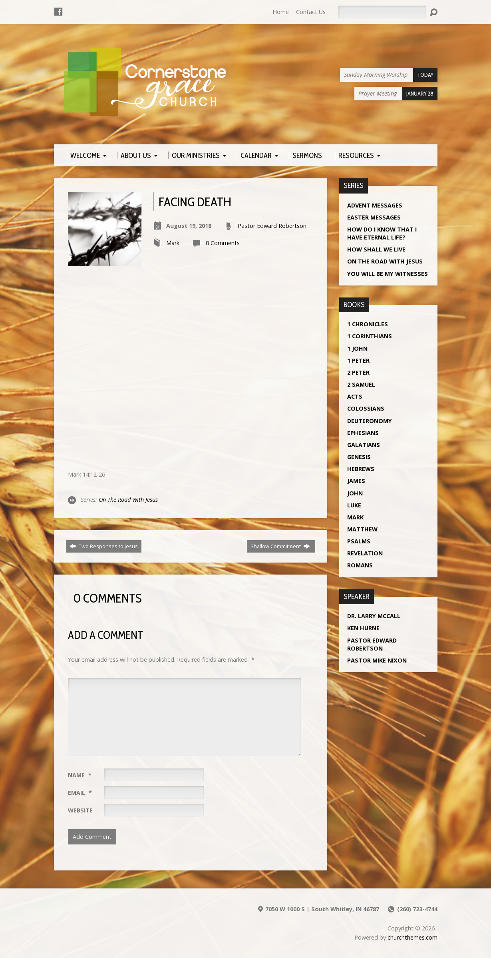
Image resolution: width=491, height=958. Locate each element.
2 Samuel (361, 384)
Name (79, 775)
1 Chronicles (367, 324)
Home (280, 12)
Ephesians (363, 433)
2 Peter (358, 372)
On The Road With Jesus (128, 499)
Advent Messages (374, 205)
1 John (357, 348)
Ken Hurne (363, 628)
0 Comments (223, 243)
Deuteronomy (369, 421)
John (355, 493)
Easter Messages (374, 217)
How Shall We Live (376, 249)
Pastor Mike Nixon (377, 660)
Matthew (362, 529)
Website (80, 810)
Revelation (365, 553)
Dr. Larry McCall (373, 616)
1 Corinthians (369, 336)
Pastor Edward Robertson (272, 226)
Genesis (359, 457)
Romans (360, 565)
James (356, 481)
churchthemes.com (412, 937)
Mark (172, 243)
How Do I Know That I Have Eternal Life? (382, 233)
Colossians (365, 408)
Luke (354, 505)
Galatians (363, 445)
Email (80, 792)
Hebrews (360, 469)
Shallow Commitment (280, 546)
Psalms (358, 541)
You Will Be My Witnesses (387, 273)
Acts (354, 396)
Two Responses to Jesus (104, 546)
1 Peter (358, 360)
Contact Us (311, 12)
